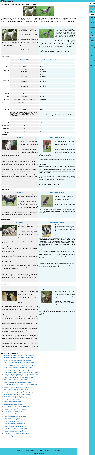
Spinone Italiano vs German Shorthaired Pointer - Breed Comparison (18, 377)
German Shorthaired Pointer (56, 26)
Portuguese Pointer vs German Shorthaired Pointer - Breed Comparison (19, 362)
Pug (78, 32)
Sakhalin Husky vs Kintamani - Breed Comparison (14, 396)
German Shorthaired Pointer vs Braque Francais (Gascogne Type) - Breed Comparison (22, 358)
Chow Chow (80, 58)
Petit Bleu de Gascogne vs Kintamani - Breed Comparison (16, 406)
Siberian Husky (81, 17)
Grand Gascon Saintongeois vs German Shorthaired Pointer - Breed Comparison (21, 369)
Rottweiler (80, 40)
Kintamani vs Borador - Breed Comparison (13, 421)
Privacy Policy (19, 450)
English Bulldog (81, 22)
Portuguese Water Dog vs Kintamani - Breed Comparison (16, 397)
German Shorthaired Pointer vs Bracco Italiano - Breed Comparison (18, 357)
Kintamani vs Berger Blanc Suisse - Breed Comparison (15, 428)
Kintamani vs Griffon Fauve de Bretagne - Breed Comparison (17, 433)
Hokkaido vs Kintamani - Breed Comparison (13, 404)
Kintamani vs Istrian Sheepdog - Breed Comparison (15, 436)
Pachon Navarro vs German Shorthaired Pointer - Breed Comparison (18, 367)
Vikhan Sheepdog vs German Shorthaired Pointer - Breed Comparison (19, 380)
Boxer (79, 50)
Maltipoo (79, 65)
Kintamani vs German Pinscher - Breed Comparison (15, 416)
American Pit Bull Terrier (83, 52)
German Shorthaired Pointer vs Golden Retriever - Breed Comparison (19, 355)
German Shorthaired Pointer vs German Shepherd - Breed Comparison (19, 392)
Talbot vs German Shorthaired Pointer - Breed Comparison (16, 379)
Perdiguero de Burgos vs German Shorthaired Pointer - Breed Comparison (20, 364)
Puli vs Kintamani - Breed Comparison (12, 399)
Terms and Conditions (30, 450)
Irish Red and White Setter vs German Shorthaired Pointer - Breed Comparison (21, 365)
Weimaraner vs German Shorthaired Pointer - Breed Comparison (17, 382)
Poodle (79, 63)
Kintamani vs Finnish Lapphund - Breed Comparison (15, 426)
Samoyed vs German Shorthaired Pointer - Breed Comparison (17, 386)
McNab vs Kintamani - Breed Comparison (12, 401)
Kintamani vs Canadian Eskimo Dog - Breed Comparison (16, 424)
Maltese (79, 30)
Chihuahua (80, 42)
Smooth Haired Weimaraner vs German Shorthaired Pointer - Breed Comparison (21, 374)
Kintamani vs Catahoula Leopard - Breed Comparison (15, 414)
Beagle (79, 55)
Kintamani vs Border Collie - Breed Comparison (14, 411)
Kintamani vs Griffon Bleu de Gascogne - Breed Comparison (17, 419)
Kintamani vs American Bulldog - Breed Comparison (15, 409)
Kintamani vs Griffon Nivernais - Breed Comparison (15, 430)
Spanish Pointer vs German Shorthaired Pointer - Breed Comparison (18, 375)
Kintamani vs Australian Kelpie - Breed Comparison (15, 431)
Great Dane (80, 60)
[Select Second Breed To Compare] (86, 9)
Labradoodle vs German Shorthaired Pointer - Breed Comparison (18, 387)
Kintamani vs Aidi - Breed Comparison (12, 418)
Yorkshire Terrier (81, 19)
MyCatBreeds (57, 450)
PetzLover (40, 450)
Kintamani (18, 26)
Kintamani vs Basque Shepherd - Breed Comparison (15, 435)
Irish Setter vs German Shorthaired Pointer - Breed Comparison (17, 360)
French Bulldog (81, 27)
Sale (22, 26)
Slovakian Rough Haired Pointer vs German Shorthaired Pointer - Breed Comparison (22, 370)
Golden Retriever (81, 37)
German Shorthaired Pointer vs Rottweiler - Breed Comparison (17, 394)
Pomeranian (80, 25)
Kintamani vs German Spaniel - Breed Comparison (14, 423)
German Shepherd (82, 35)
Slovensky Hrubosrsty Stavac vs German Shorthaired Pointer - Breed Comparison (21, 372)
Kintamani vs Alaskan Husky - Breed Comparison (14, 413)
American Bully (81, 47)
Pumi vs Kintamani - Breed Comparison (12, 408)
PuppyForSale (48, 450)
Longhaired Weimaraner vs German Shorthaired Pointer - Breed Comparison (20, 384)
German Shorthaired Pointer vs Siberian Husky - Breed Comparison (18, 391)
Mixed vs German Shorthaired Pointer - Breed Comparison (16, 389)
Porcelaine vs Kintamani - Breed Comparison (13, 402)
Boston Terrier (81, 45)
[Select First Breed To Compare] (86, 6)
